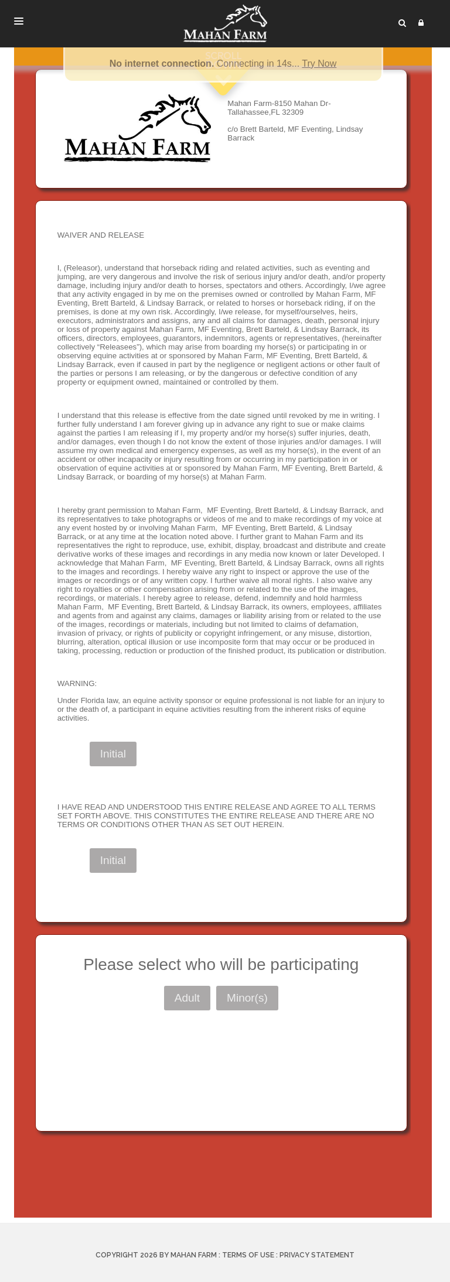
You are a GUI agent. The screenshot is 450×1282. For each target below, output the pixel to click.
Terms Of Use (248, 1255)
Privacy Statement (316, 1255)
